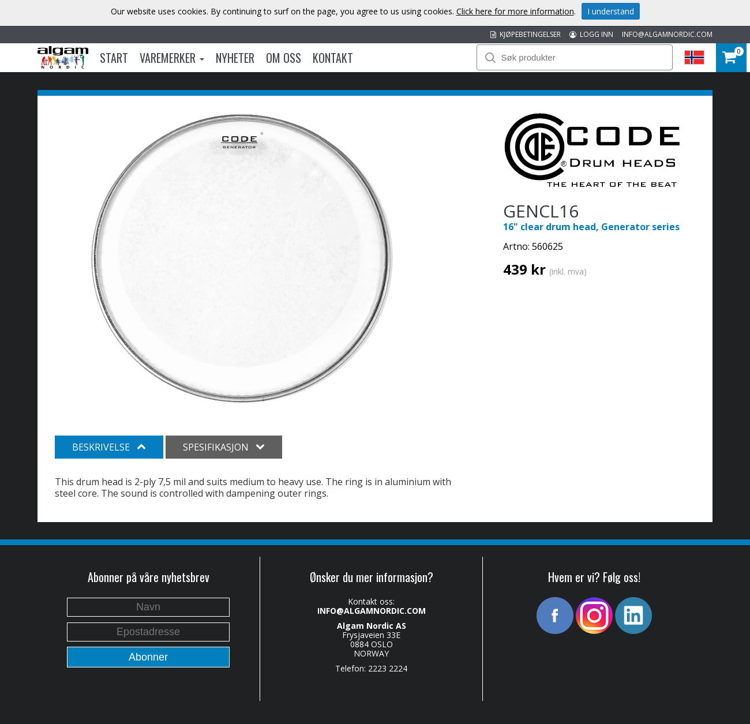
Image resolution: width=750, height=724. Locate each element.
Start (114, 57)
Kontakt (333, 57)
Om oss (283, 57)
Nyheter (235, 57)
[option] (242, 258)
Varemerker (172, 57)
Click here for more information (515, 11)
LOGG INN (591, 34)
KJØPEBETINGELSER (525, 34)
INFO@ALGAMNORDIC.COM (667, 34)
